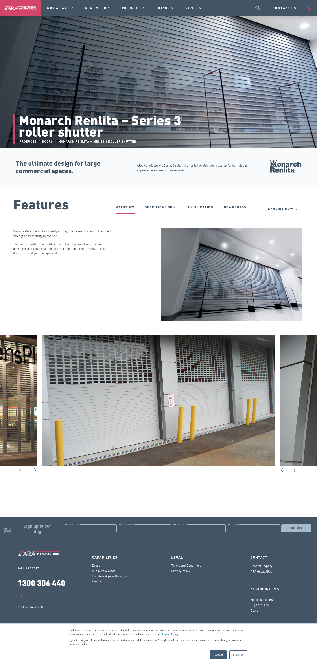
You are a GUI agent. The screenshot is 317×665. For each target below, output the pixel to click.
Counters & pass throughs (110, 576)
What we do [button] (98, 8)
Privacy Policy (170, 634)
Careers (193, 8)
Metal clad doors (262, 599)
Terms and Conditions (186, 565)
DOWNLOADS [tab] (235, 207)
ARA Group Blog (261, 571)
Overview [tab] (125, 206)
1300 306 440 (41, 583)
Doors (96, 565)
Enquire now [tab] (283, 208)
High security (260, 604)
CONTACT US (285, 8)
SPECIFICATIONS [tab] (160, 207)
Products (133, 8)
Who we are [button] (60, 8)
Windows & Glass (103, 570)
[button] (282, 470)
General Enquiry (261, 565)
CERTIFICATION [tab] (199, 207)
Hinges (97, 581)
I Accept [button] (218, 654)
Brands (165, 8)
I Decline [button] (238, 654)
